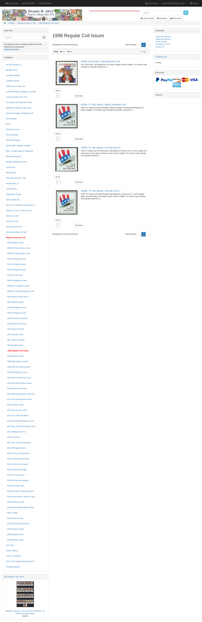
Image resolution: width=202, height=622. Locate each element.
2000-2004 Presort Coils (16, 388)
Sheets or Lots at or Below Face (19, 210)
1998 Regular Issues (14, 356)
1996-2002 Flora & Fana (16, 324)
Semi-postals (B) (12, 200)
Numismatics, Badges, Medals (18, 146)
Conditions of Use (162, 44)
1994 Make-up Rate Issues (17, 297)
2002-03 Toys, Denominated (18, 453)
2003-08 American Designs (17, 480)
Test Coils (10, 545)
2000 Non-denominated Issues (18, 383)
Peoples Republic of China (16, 162)
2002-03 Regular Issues (16, 448)
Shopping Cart (161, 57)
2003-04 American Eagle (16, 470)
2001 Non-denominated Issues (18, 399)
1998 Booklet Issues (14, 345)
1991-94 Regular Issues (16, 264)
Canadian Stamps (13, 75)
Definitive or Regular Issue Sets (18, 108)
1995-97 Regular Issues (16, 313)
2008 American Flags (15, 529)
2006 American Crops (15, 502)
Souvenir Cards (12, 221)
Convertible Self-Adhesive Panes (19, 102)
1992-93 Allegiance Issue (16, 280)
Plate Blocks (11, 173)
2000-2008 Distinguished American (20, 394)
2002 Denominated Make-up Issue (20, 421)
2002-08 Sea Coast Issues (17, 464)
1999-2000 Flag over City (16, 372)
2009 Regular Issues (14, 540)
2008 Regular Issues (14, 534)
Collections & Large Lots (16, 86)
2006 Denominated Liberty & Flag (20, 507)
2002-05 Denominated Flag (17, 459)
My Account (176, 18)
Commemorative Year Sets (16, 97)
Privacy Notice (161, 42)
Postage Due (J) (12, 183)
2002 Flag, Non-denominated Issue (20, 426)
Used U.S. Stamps (13, 556)
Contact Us (159, 47)
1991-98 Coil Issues (14, 275)
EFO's (8, 124)
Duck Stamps (11, 119)
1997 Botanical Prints (15, 329)
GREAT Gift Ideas (13, 140)
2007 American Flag (14, 518)
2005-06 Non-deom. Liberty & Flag (20, 497)
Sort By (143, 52)
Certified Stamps (12, 81)
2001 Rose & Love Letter (16, 410)
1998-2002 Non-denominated (18, 367)
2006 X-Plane (12, 513)
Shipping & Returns (163, 39)
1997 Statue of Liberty (15, 340)
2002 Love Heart (13, 437)
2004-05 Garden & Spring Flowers (20, 491)
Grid (69, 52)
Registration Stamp (13, 194)
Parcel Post (10, 167)
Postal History (11, 189)
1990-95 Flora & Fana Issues (18, 248)
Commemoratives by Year (16, 232)
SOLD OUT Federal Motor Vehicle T (20, 561)
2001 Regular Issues (14, 405)
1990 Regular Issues (14, 243)
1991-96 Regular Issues (16, 270)
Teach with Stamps (163, 37)
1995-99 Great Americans (16, 318)
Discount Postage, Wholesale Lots (19, 113)
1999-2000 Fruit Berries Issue (18, 378)
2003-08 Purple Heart (15, 486)
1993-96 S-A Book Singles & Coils (20, 291)
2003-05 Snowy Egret (15, 475)
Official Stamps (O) (13, 156)
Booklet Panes (12, 70)
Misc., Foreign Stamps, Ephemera (19, 151)
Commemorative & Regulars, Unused (21, 92)
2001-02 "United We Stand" (17, 415)
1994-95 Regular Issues (16, 307)
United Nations (12, 551)
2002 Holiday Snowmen (16, 432)
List (62, 52)
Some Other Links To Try (174, 3)
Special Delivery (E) (14, 227)
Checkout (162, 18)
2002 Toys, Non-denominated (18, 443)
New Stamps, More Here (14, 577)
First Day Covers (12, 129)
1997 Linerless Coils (14, 334)
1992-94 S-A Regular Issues (18, 286)
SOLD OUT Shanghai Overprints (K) (20, 205)
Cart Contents (147, 18)
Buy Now (79, 96)
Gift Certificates (12, 135)
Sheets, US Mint (12, 216)
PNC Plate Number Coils (16, 178)
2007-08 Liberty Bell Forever (18, 524)
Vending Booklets (13, 567)
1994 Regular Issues (14, 302)
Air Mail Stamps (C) (14, 65)
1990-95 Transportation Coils (18, 253)
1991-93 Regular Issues (16, 259)
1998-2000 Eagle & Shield (17, 361)
